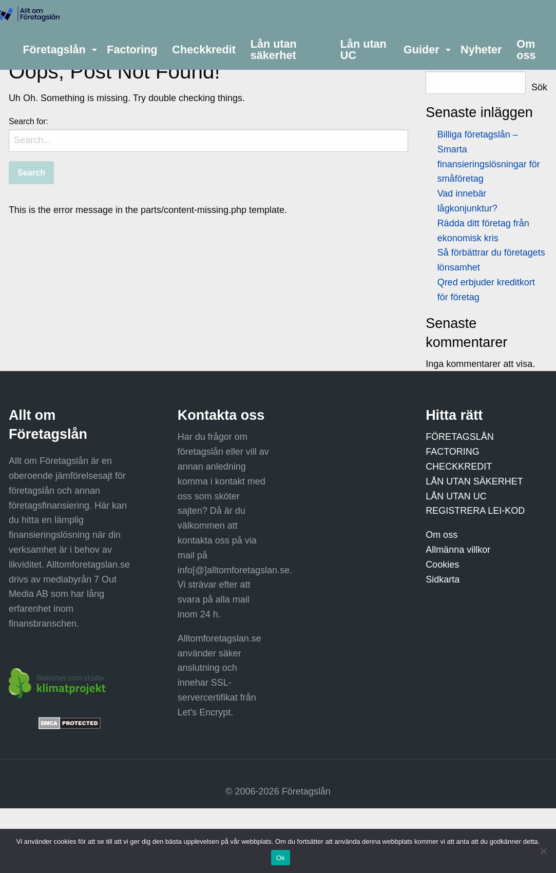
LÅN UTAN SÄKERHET (474, 481)
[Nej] (543, 851)
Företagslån (54, 49)
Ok (280, 858)
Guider (421, 49)
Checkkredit (204, 49)
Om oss (525, 49)
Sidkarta (442, 579)
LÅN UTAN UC (456, 496)
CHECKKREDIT (459, 466)
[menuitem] (57, 49)
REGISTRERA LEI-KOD (475, 511)
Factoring (132, 49)
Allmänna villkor (458, 550)
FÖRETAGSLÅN (460, 437)
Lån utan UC (363, 49)
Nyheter (481, 49)
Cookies (442, 564)
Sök (539, 87)
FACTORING (453, 452)
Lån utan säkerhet (274, 49)
